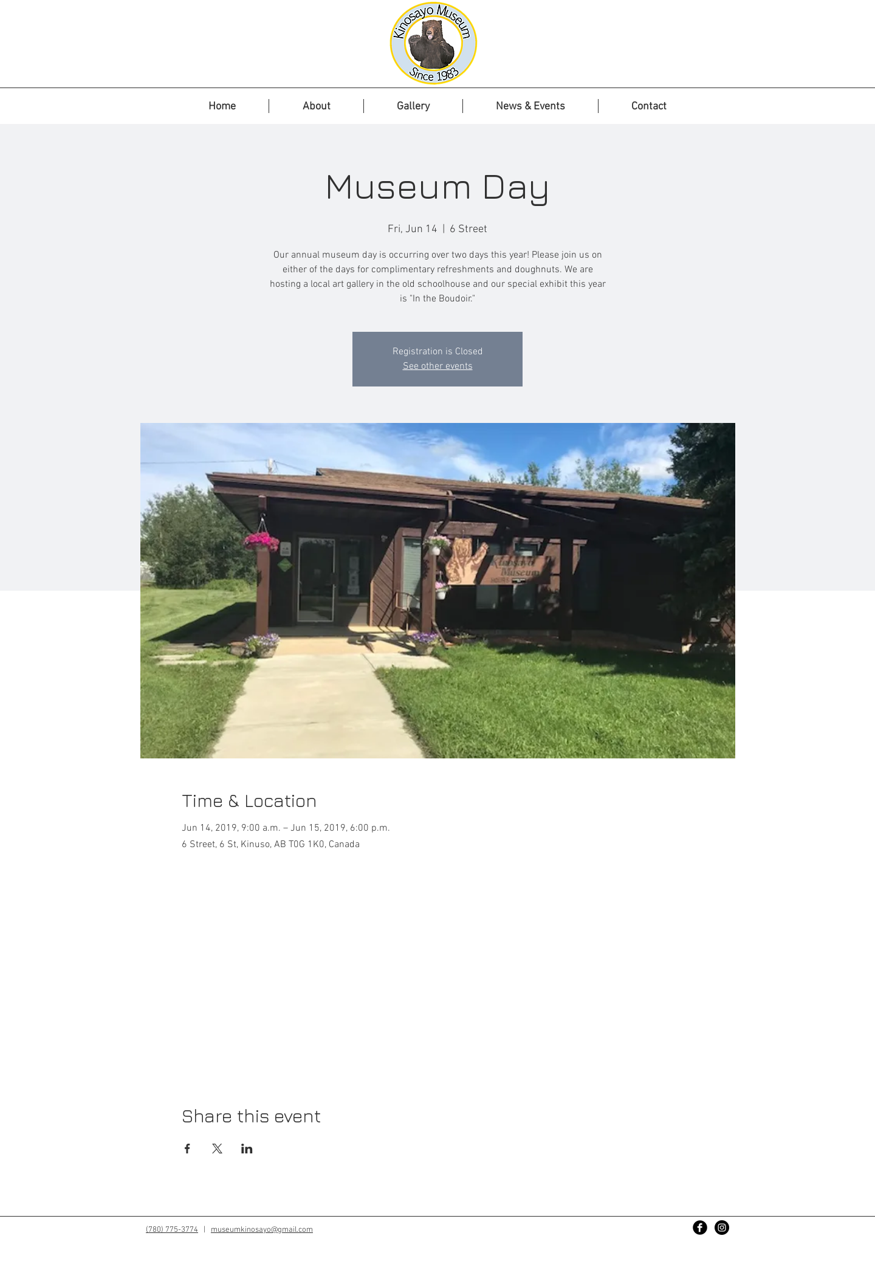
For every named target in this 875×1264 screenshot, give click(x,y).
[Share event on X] (217, 1148)
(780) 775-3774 (172, 1230)
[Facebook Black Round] (700, 1227)
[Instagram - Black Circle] (722, 1227)
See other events (438, 366)
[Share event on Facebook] (187, 1148)
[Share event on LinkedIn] (247, 1148)
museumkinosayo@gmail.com (262, 1230)
